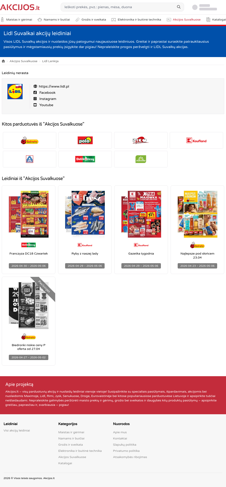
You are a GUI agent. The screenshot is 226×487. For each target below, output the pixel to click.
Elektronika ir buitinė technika (80, 451)
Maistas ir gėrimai (71, 432)
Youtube (45, 105)
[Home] (3, 61)
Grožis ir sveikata (70, 445)
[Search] (178, 7)
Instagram (47, 99)
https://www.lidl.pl (54, 86)
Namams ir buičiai (71, 438)
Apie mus (120, 432)
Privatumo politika (126, 451)
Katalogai (65, 463)
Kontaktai (120, 438)
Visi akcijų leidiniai (17, 430)
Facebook (46, 92)
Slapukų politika (124, 445)
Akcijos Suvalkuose (23, 61)
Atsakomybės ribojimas (130, 457)
